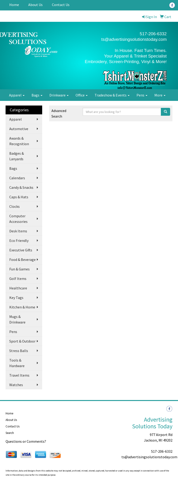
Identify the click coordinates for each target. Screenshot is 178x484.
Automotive (18, 128)
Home (14, 4)
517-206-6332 (161, 451)
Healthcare (18, 288)
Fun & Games (19, 269)
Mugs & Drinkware (17, 319)
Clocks (14, 206)
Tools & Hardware (17, 363)
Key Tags (16, 297)
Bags (37, 95)
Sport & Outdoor (22, 341)
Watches (16, 384)
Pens (142, 95)
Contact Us (61, 4)
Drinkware (59, 95)
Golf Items (17, 278)
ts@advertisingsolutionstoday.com (134, 39)
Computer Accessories (18, 219)
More (159, 95)
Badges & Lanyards (16, 156)
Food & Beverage (22, 259)
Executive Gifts (20, 250)
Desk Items (18, 231)
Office (82, 95)
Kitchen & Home (22, 307)
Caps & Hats (18, 197)
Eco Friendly (19, 240)
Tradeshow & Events (112, 95)
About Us (35, 4)
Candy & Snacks (21, 187)
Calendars (17, 178)
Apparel (17, 95)
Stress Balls (18, 350)
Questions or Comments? (26, 441)
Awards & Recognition (19, 141)
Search (10, 433)
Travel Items (19, 375)
